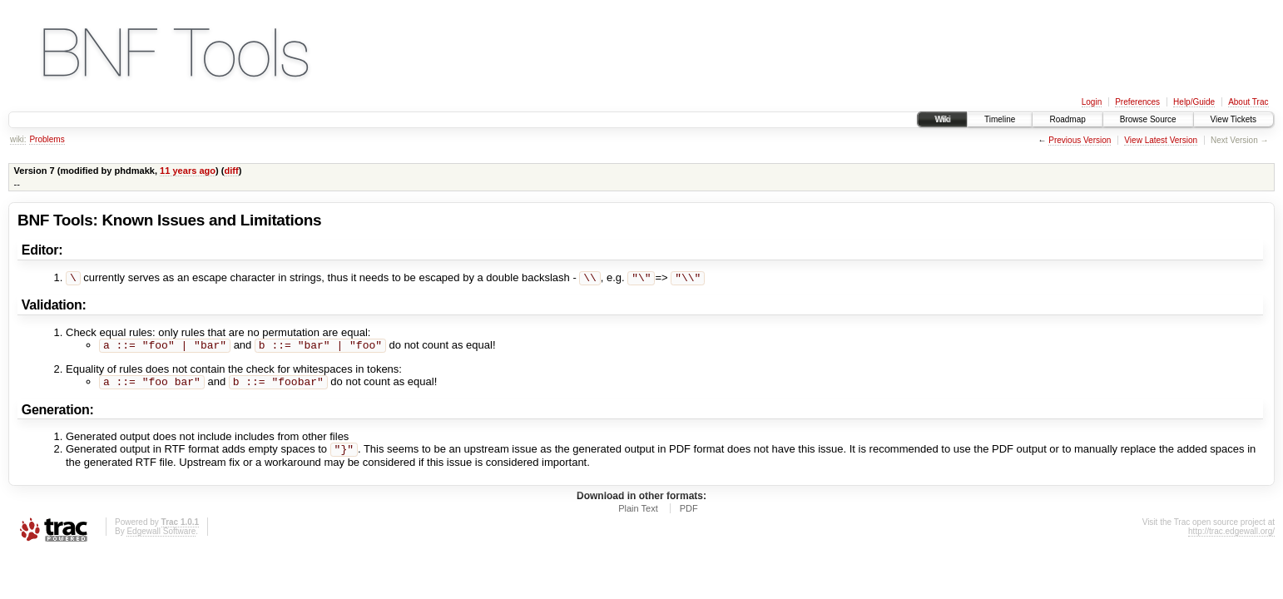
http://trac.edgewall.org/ (1231, 537)
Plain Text (638, 515)
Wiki (942, 119)
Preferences (1137, 101)
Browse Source (1148, 119)
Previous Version (1079, 140)
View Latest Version (1160, 140)
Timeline (999, 119)
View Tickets (1233, 119)
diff (231, 171)
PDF (689, 515)
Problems (46, 139)
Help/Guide (1194, 101)
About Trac (1248, 101)
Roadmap (1067, 119)
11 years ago (187, 171)
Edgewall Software (161, 537)
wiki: (18, 139)
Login (1092, 101)
